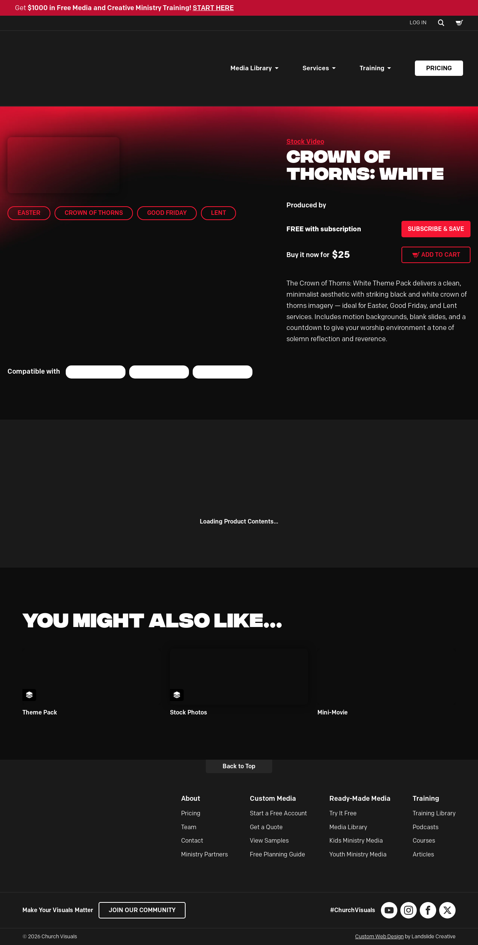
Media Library (251, 68)
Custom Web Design (379, 936)
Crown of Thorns (94, 212)
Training (372, 68)
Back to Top (239, 766)
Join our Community (142, 910)
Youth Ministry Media (358, 854)
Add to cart (440, 254)
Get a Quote (266, 827)
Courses (424, 840)
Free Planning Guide (277, 854)
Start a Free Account (278, 813)
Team (188, 827)
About (190, 798)
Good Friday (167, 212)
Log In (418, 22)
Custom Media (273, 798)
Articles (423, 854)
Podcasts (425, 827)
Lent (218, 212)
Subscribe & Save (436, 228)
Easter (29, 212)
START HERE (213, 8)
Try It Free (343, 813)
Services (315, 68)
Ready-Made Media (360, 798)
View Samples (269, 840)
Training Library (434, 813)
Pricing (439, 68)
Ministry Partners (204, 854)
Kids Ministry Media (356, 840)
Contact (192, 840)
